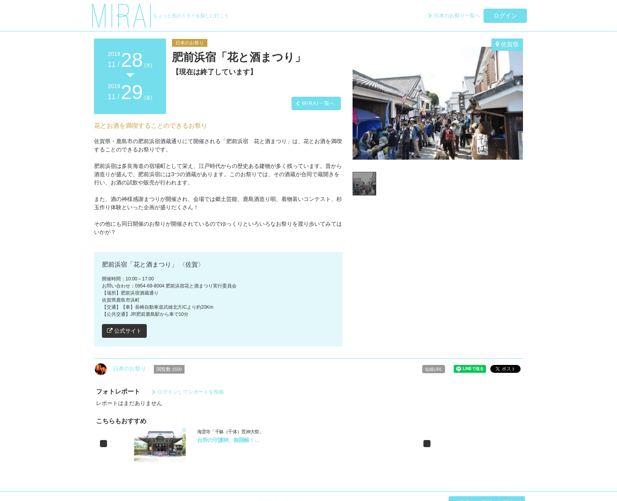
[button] (103, 443)
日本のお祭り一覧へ (457, 15)
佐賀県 (507, 44)
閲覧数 (169, 369)
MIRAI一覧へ (319, 103)
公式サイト (124, 331)
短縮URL (433, 369)
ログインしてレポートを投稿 (190, 392)
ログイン (505, 15)
